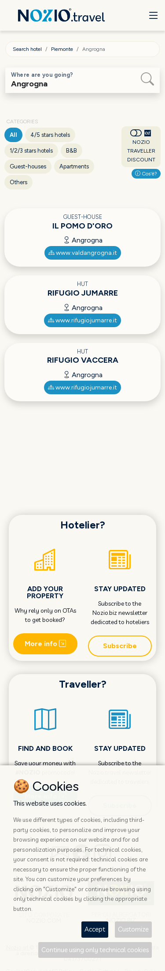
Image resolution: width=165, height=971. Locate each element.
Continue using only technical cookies (95, 950)
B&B (71, 150)
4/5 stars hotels (50, 135)
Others (18, 182)
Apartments (74, 166)
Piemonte (62, 49)
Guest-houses (28, 166)
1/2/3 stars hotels (31, 150)
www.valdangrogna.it (82, 253)
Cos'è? (146, 174)
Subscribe (120, 646)
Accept (94, 929)
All (13, 135)
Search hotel (27, 49)
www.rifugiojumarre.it (82, 320)
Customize (133, 929)
